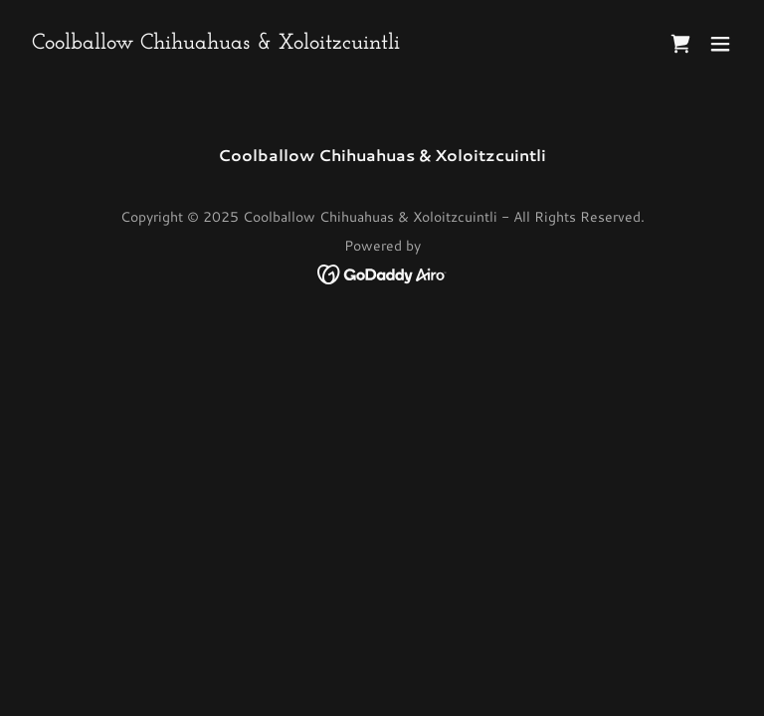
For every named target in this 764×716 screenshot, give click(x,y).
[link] (216, 42)
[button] (720, 44)
